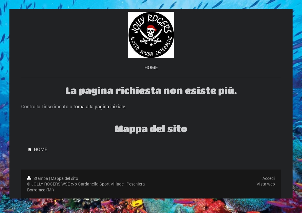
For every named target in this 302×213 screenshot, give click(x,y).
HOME (40, 149)
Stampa (38, 178)
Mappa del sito (64, 178)
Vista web (266, 184)
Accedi (268, 178)
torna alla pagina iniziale (99, 106)
